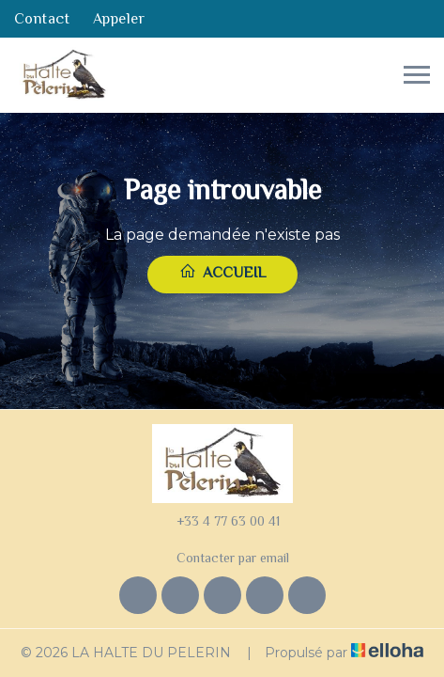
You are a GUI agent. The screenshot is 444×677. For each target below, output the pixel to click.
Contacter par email (222, 558)
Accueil (222, 271)
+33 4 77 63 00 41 (217, 520)
